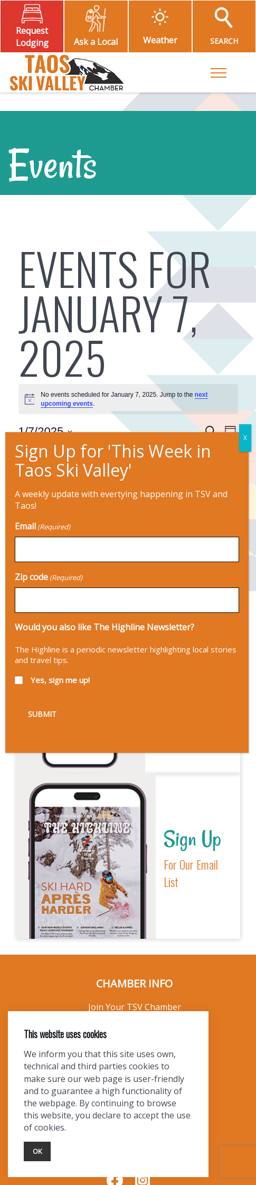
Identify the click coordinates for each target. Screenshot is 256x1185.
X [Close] (187, 35)
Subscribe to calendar (121, 500)
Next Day (221, 466)
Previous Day (41, 466)
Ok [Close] (37, 1151)
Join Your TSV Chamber (134, 1007)
